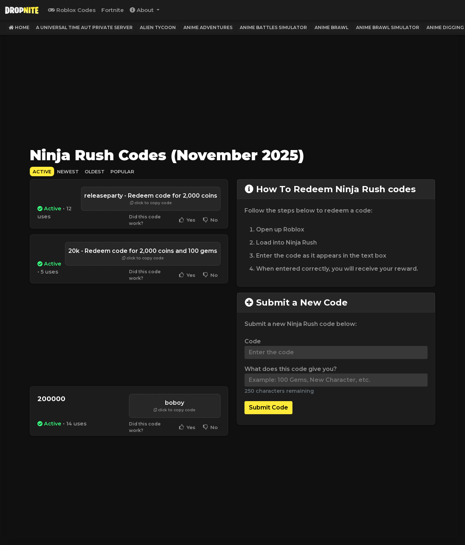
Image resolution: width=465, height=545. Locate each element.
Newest (68, 171)
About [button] (142, 10)
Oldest (95, 171)
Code (252, 341)
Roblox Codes (72, 10)
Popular (122, 171)
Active (42, 171)
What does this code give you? (290, 369)
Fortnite (112, 10)
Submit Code (268, 407)
